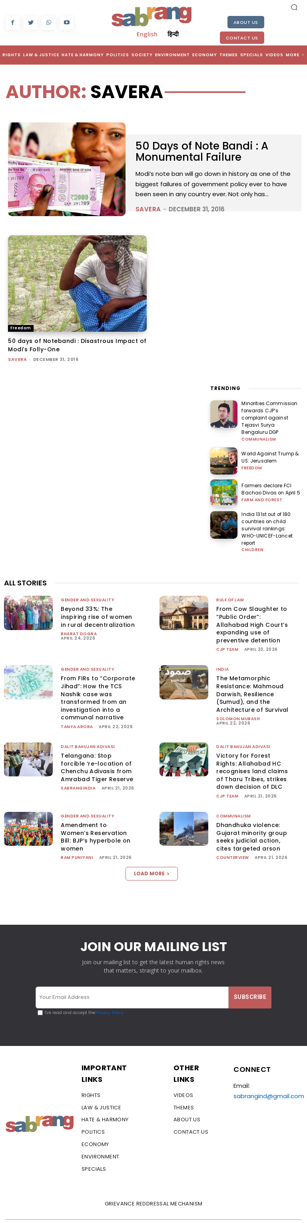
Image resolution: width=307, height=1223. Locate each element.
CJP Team (227, 631)
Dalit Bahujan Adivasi (88, 728)
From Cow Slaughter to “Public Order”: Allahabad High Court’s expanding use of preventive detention (252, 606)
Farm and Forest (262, 490)
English (147, 34)
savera (148, 209)
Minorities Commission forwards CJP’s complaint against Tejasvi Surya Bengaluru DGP (270, 413)
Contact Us (242, 38)
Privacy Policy (109, 994)
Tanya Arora (77, 708)
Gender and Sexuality (87, 582)
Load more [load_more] (151, 855)
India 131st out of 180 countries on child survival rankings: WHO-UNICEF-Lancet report (271, 515)
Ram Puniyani (77, 839)
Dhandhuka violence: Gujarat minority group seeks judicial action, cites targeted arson (251, 818)
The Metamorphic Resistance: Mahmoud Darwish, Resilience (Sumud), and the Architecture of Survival (252, 675)
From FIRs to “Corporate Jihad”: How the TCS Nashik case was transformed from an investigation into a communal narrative (98, 679)
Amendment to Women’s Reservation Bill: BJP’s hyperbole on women (96, 818)
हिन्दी (173, 34)
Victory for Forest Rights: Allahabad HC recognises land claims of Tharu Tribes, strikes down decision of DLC (252, 752)
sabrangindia (78, 770)
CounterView (232, 839)
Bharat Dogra (79, 615)
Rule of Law (230, 582)
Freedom (20, 328)
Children (252, 532)
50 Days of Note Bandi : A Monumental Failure (206, 151)
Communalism (258, 430)
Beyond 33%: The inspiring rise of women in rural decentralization (98, 598)
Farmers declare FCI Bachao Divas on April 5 (267, 480)
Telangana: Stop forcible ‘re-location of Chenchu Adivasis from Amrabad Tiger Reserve (97, 749)
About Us (245, 22)
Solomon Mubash (238, 700)
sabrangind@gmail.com (268, 1077)
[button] (294, 7)
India (222, 651)
